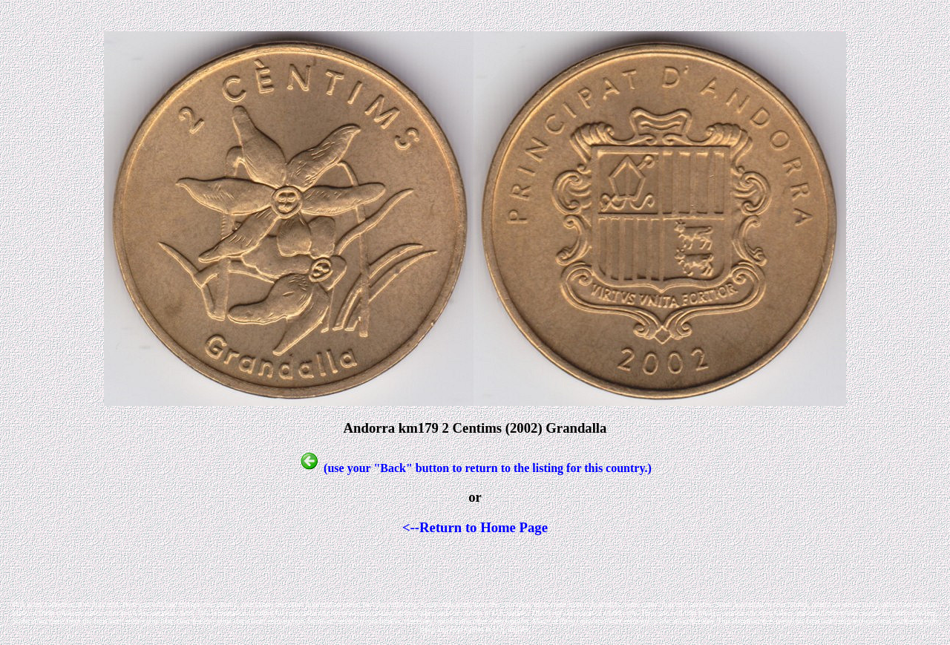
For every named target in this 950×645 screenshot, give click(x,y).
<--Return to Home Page (475, 527)
